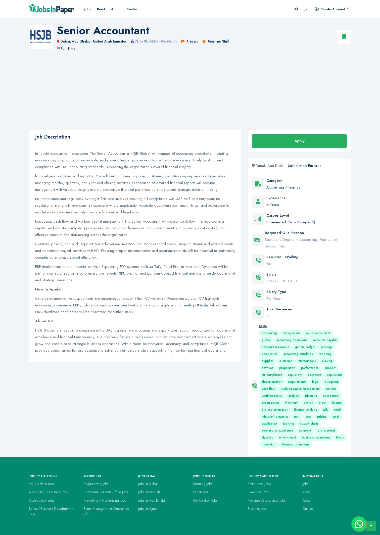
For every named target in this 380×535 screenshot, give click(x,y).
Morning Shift (218, 41)
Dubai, (66, 41)
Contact (133, 9)
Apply (299, 141)
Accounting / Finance (283, 187)
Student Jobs (257, 508)
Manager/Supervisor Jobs (267, 500)
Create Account (331, 9)
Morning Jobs (203, 483)
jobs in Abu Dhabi (151, 500)
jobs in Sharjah (149, 491)
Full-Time (68, 48)
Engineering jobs (96, 483)
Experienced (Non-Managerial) (290, 222)
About (116, 9)
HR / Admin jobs (41, 483)
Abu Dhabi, (81, 41)
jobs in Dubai (148, 483)
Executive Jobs (258, 491)
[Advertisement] (190, 92)
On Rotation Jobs (205, 500)
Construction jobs (41, 500)
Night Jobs (200, 491)
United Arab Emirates (110, 41)
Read (101, 9)
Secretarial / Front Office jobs (106, 491)
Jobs (87, 9)
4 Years (192, 41)
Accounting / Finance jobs (48, 491)
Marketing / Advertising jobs (105, 500)
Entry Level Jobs (259, 483)
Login (301, 9)
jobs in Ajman (148, 508)
